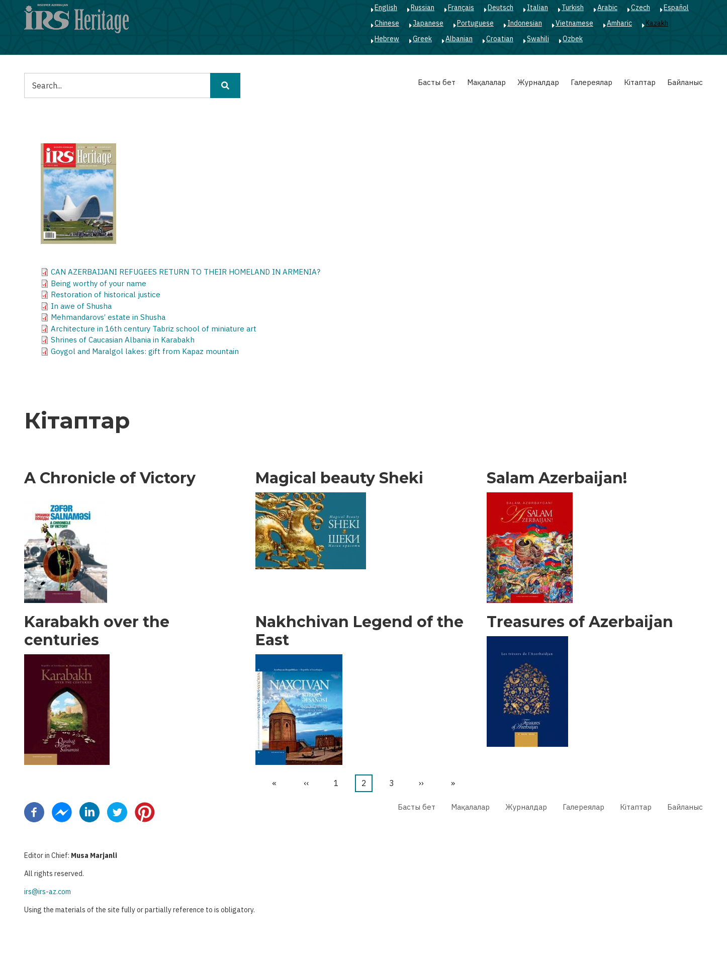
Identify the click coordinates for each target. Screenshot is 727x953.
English (386, 7)
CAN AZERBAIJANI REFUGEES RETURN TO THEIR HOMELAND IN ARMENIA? (185, 272)
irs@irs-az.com (47, 891)
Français (461, 7)
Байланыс (685, 82)
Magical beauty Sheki (339, 478)
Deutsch (500, 7)
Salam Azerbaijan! (557, 478)
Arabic (607, 7)
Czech (640, 7)
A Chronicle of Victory (110, 478)
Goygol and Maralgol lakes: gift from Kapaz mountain (145, 351)
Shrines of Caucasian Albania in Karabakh (123, 339)
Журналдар (538, 82)
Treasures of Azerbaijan (580, 622)
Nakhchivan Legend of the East (359, 631)
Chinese (387, 23)
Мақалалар (486, 82)
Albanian (459, 38)
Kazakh (657, 23)
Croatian (499, 38)
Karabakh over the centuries (96, 631)
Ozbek (573, 38)
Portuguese (475, 23)
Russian (422, 7)
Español (676, 7)
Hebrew (387, 38)
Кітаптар (640, 82)
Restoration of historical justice (105, 294)
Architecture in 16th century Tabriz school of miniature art (153, 328)
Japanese (428, 23)
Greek (422, 38)
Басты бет (437, 82)
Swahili (538, 38)
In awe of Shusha (81, 306)
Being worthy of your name (98, 283)
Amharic (619, 23)
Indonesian (524, 23)
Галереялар (591, 82)
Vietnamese (574, 23)
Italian (537, 7)
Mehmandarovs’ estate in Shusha (108, 317)
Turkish (573, 7)
